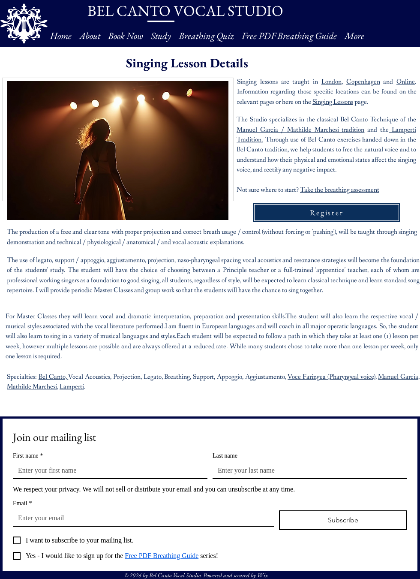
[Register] (326, 212)
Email (22, 503)
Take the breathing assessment (339, 189)
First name (28, 455)
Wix (262, 575)
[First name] (107, 470)
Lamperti (72, 386)
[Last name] (307, 470)
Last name (225, 455)
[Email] (141, 518)
